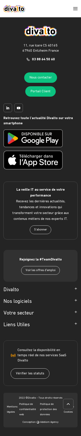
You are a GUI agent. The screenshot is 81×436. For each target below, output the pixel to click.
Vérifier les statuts (30, 373)
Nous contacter (40, 77)
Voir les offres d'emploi (40, 270)
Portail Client (40, 91)
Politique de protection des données (48, 409)
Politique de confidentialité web (27, 409)
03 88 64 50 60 (43, 59)
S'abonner (40, 229)
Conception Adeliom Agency (40, 422)
